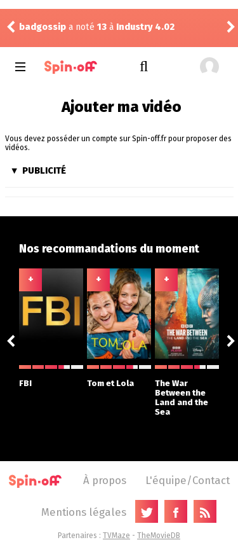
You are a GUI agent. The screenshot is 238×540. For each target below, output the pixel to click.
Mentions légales (83, 512)
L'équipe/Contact (187, 480)
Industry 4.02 (145, 27)
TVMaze (116, 535)
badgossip (42, 27)
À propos (104, 480)
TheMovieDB (158, 535)
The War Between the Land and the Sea (187, 391)
